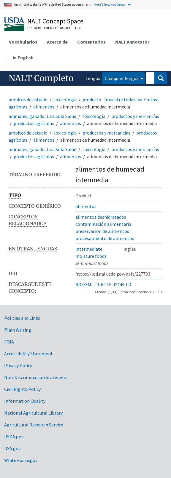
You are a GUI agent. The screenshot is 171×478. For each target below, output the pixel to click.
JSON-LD (122, 284)
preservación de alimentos (102, 231)
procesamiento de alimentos (104, 238)
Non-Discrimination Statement (36, 377)
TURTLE (103, 284)
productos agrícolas (34, 123)
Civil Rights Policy (22, 389)
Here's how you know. (110, 4)
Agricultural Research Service (33, 425)
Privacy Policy (18, 365)
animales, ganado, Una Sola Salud (42, 116)
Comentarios (91, 42)
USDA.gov (13, 436)
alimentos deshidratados (100, 217)
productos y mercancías (135, 116)
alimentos (43, 107)
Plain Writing (17, 330)
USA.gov (12, 448)
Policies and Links (22, 318)
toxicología (65, 100)
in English (23, 57)
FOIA (9, 342)
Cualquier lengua (122, 78)
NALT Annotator (132, 42)
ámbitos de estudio (28, 100)
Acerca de (57, 42)
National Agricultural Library (33, 413)
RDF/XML (84, 284)
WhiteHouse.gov (20, 460)
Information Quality (24, 401)
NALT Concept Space (55, 21)
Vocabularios (23, 42)
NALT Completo (41, 78)
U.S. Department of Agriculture (54, 27)
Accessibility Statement (28, 353)
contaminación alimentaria (103, 224)
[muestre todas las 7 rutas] (131, 100)
